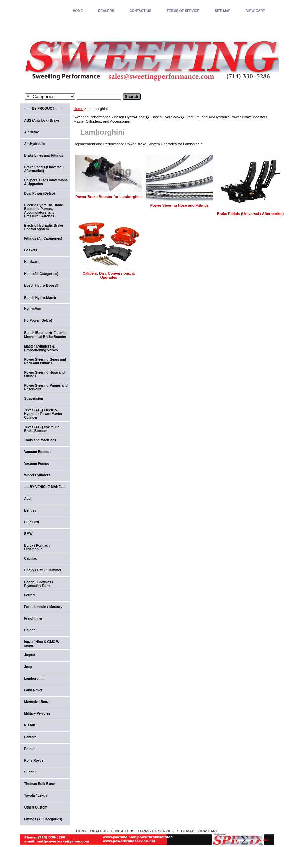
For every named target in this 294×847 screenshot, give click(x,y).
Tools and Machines (40, 440)
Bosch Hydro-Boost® (41, 285)
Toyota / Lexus (35, 795)
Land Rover (33, 690)
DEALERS (106, 11)
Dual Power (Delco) (39, 193)
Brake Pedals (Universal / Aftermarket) (250, 214)
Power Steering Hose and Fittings (179, 205)
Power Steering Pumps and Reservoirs (46, 387)
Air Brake (31, 132)
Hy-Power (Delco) (38, 320)
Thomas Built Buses (40, 784)
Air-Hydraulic (34, 144)
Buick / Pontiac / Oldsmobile (37, 547)
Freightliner (33, 618)
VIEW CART (255, 11)
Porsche (30, 749)
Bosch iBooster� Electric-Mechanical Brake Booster (45, 335)
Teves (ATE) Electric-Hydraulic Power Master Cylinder (43, 413)
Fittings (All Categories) (43, 238)
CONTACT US (140, 11)
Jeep (28, 667)
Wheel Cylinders (37, 475)
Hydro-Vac (32, 309)
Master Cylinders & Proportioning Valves (41, 348)
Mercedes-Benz (36, 702)
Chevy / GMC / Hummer (43, 570)
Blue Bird (31, 522)
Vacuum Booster (37, 452)
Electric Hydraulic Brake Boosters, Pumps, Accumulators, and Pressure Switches (43, 210)
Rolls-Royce (34, 760)
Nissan (29, 725)
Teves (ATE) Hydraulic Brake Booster (42, 429)
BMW (28, 534)
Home (78, 109)
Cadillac (30, 558)
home (78, 11)
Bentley (30, 510)
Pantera (30, 737)
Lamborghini (34, 678)
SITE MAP (222, 11)
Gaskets (30, 250)
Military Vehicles (37, 713)
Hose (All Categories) (41, 274)
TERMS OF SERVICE (183, 11)
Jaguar (29, 655)
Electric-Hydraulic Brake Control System (43, 227)
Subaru (30, 772)
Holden (30, 630)
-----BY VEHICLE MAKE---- (44, 487)
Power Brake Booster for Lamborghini (108, 197)
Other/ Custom (35, 807)
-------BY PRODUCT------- (43, 108)
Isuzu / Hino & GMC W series (41, 643)
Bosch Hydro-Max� (40, 298)
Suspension (33, 398)
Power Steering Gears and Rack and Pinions (45, 361)
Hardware (32, 262)
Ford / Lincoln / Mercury (43, 607)
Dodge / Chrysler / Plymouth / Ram (38, 584)
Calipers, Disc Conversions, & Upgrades (109, 275)
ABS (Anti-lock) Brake (41, 120)
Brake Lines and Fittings (43, 155)
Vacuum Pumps (36, 463)
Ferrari (29, 595)
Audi (28, 498)
